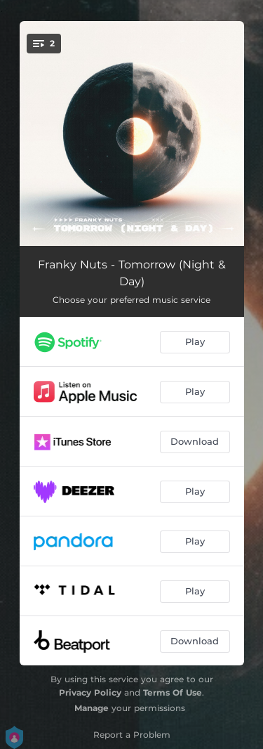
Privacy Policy (90, 692)
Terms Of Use (172, 692)
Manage (91, 708)
